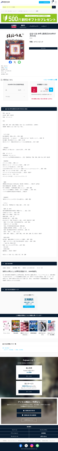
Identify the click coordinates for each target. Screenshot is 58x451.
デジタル (8, 96)
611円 (19, 90)
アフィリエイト (14, 433)
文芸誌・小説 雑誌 (19, 349)
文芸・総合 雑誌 (8, 11)
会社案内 (32, 440)
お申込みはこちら (29, 306)
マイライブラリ (43, 430)
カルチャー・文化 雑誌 (17, 11)
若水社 (6, 67)
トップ (2, 11)
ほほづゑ (25, 11)
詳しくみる (32, 376)
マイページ (14, 430)
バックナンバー (32, 11)
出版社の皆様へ (38, 440)
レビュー (44, 26)
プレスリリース (14, 436)
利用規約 (5, 440)
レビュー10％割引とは (50, 79)
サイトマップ (52, 440)
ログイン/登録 (44, 2)
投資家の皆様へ (45, 440)
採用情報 (43, 433)
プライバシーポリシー (12, 440)
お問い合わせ (43, 436)
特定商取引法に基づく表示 (23, 440)
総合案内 (29, 426)
